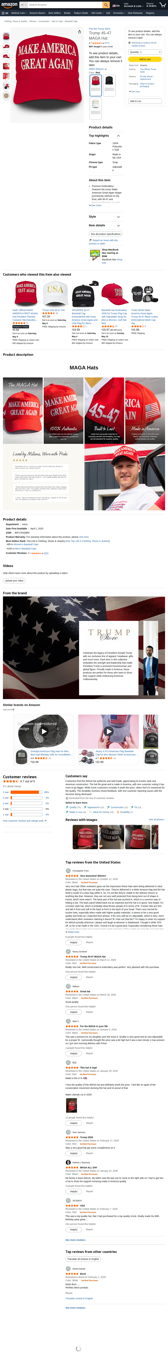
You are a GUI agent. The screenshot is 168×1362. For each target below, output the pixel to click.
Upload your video (14, 580)
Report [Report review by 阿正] (89, 1123)
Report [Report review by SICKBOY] (89, 1229)
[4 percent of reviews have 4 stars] (26, 797)
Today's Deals (81, 13)
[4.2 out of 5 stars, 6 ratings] (138, 326)
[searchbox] (65, 5)
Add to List (135, 101)
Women (33, 21)
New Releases (135, 13)
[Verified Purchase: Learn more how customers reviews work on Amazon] (89, 882)
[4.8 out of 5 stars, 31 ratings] (20, 323)
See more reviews (75, 1240)
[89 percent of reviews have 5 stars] (26, 792)
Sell (108, 13)
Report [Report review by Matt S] (89, 1053)
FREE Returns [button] (98, 69)
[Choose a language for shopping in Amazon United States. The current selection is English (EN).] (115, 5)
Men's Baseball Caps (25, 548)
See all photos (156, 819)
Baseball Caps (71, 21)
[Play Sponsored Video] (44, 731)
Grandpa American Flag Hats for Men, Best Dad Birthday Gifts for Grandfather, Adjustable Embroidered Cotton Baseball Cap (51, 753)
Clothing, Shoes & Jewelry (15, 21)
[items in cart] (163, 5)
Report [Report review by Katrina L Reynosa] (89, 1191)
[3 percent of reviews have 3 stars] (26, 803)
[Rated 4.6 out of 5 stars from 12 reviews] (52, 758)
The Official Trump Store (148, 70)
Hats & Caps (57, 21)
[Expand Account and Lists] (143, 6)
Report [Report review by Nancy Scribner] (89, 977)
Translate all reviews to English (83, 1259)
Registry (150, 13)
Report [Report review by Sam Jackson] (89, 1153)
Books (67, 13)
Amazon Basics (37, 13)
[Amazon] (9, 5)
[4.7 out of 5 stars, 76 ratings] (109, 326)
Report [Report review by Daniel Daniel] (68, 1293)
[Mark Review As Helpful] (74, 942)
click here (84, 537)
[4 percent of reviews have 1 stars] (26, 814)
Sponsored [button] (9, 709)
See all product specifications (106, 234)
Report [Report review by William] (89, 1012)
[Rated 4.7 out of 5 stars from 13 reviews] (116, 758)
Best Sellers (55, 13)
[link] (26, 315)
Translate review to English (79, 1298)
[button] (5, 13)
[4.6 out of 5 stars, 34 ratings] (50, 313)
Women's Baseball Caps (26, 544)
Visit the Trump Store (99, 28)
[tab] (73, 807)
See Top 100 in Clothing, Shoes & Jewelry (87, 541)
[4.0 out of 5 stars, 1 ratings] (79, 326)
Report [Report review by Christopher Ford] (89, 942)
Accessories (44, 21)
